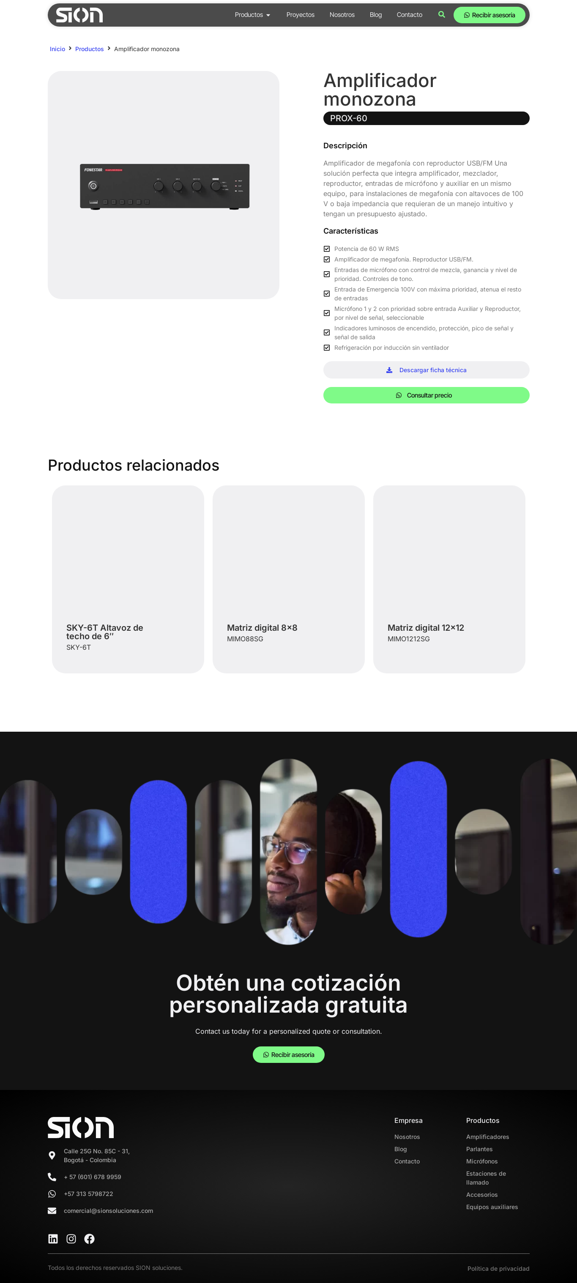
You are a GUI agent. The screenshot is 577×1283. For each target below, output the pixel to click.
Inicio (57, 48)
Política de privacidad (499, 1268)
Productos (89, 48)
